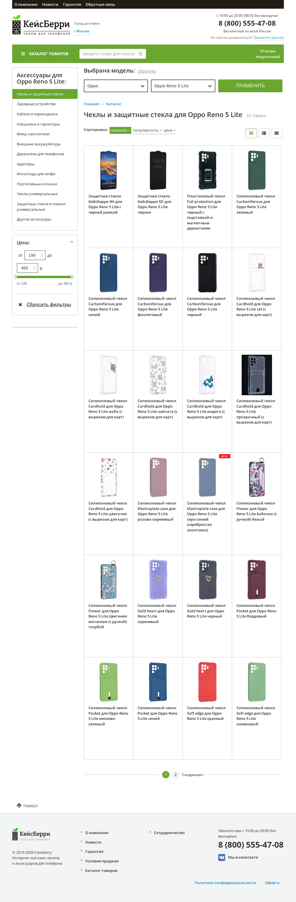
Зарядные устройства (36, 103)
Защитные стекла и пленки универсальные (41, 206)
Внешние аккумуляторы (39, 144)
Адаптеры (25, 164)
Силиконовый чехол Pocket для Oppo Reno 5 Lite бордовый (256, 611)
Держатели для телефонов (40, 153)
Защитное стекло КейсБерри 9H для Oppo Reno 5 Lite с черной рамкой (105, 204)
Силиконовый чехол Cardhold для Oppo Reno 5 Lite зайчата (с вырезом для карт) (157, 408)
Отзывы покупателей (268, 53)
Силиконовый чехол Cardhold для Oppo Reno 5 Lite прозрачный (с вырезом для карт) (255, 411)
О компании (26, 4)
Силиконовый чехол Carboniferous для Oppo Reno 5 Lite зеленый (255, 204)
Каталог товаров (44, 53)
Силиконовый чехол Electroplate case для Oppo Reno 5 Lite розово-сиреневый (157, 511)
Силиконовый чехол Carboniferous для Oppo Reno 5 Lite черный (206, 306)
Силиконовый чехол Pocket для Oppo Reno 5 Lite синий (157, 713)
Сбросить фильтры (44, 304)
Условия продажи (102, 861)
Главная (91, 103)
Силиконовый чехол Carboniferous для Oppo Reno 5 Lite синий (107, 306)
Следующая (193, 774)
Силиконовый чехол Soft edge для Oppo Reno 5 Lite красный (206, 713)
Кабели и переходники (37, 114)
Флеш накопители (33, 133)
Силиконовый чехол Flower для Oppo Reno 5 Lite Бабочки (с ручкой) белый (256, 511)
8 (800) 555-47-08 (247, 23)
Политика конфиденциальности (225, 882)
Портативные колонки (37, 183)
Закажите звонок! (269, 37)
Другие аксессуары (34, 219)
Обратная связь (100, 4)
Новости (50, 4)
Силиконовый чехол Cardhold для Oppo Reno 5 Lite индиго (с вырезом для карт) (206, 408)
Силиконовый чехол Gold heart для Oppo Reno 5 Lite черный (206, 611)
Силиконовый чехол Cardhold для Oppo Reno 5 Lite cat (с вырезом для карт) (255, 306)
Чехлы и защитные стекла (40, 94)
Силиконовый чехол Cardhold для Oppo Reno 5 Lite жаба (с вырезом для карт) (107, 408)
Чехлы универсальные (37, 193)
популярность (146, 130)
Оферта (272, 882)
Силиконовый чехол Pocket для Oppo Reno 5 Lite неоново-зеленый (108, 716)
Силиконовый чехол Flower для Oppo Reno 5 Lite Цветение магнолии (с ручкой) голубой (107, 616)
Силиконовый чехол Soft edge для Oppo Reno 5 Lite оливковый (255, 716)
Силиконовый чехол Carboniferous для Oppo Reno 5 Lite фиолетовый (157, 306)
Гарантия (72, 4)
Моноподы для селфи (36, 173)
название (118, 130)
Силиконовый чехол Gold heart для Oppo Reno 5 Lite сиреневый (157, 613)
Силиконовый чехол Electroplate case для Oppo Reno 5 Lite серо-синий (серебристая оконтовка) (206, 516)
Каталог (113, 103)
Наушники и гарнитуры (38, 124)
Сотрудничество (169, 832)
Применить (250, 85)
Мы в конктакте (238, 857)
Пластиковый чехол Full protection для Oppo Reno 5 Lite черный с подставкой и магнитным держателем (206, 212)
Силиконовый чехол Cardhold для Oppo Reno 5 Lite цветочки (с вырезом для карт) (107, 511)
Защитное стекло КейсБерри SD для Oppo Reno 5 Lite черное (154, 204)
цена (168, 130)
